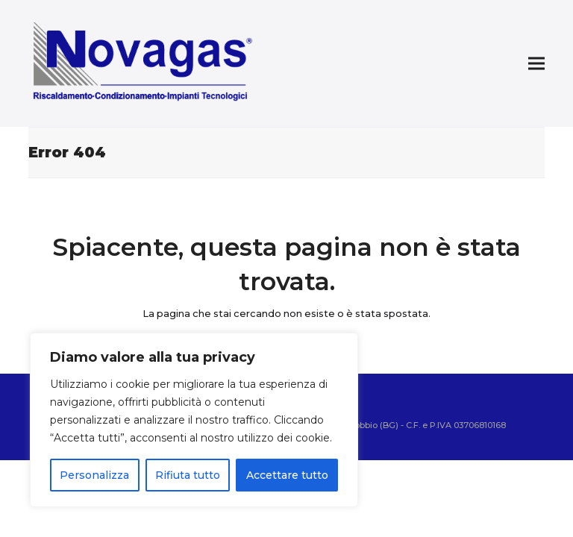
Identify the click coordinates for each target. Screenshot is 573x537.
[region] (194, 420)
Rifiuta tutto (187, 475)
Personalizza (94, 475)
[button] (536, 63)
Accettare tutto (287, 475)
